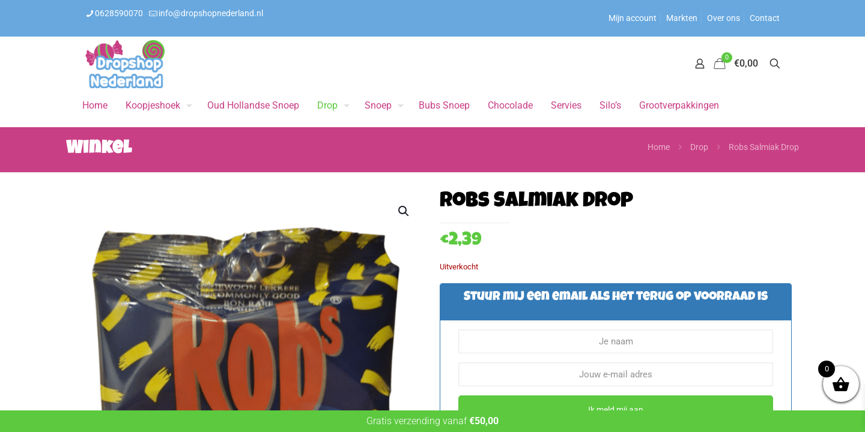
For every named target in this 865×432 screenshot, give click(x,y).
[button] (404, 211)
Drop (699, 147)
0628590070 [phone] (119, 13)
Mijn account (633, 18)
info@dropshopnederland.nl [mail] (211, 13)
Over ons (723, 18)
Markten (681, 18)
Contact (765, 18)
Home (659, 147)
